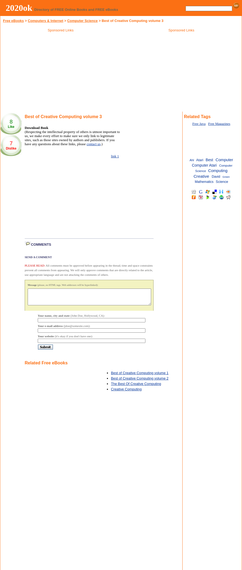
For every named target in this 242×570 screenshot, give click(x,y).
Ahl (192, 160)
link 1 (115, 156)
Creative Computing (126, 392)
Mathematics (204, 182)
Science (222, 182)
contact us (94, 144)
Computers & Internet (45, 21)
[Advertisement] (60, 73)
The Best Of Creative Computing (136, 387)
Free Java (199, 124)
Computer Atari (204, 165)
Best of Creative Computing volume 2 (139, 382)
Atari (199, 160)
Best (209, 160)
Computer (224, 160)
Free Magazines (219, 124)
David (216, 177)
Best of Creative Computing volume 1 (139, 376)
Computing (217, 171)
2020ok (19, 8)
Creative (201, 176)
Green (226, 176)
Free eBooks (13, 21)
